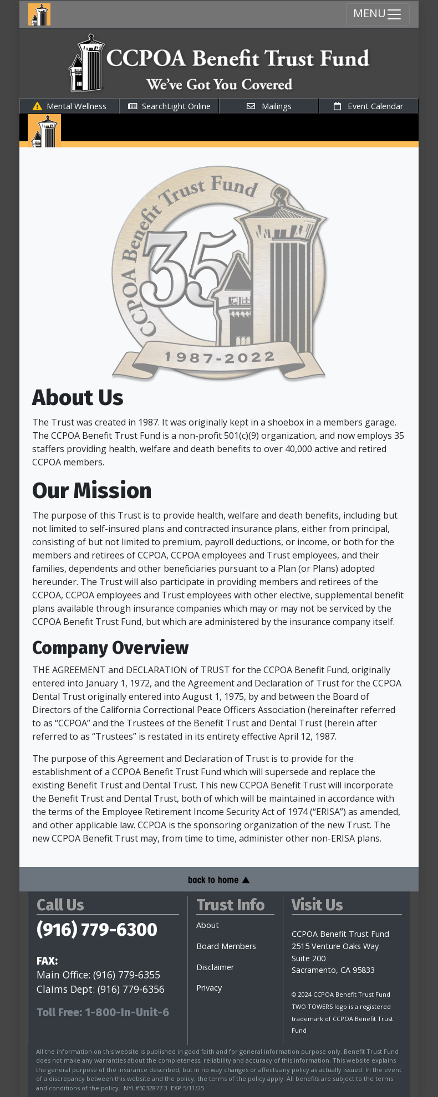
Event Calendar (369, 105)
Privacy (209, 987)
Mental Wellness (69, 105)
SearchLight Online (169, 105)
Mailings (269, 105)
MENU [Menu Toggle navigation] (378, 14)
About (207, 925)
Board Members (226, 946)
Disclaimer (215, 967)
